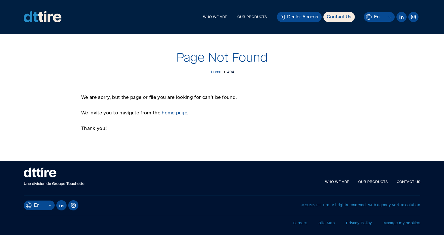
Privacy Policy (359, 223)
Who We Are (215, 17)
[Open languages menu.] (390, 17)
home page (174, 113)
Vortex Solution (406, 205)
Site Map (327, 223)
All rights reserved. (349, 205)
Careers (300, 223)
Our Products (252, 17)
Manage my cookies (401, 223)
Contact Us (339, 17)
